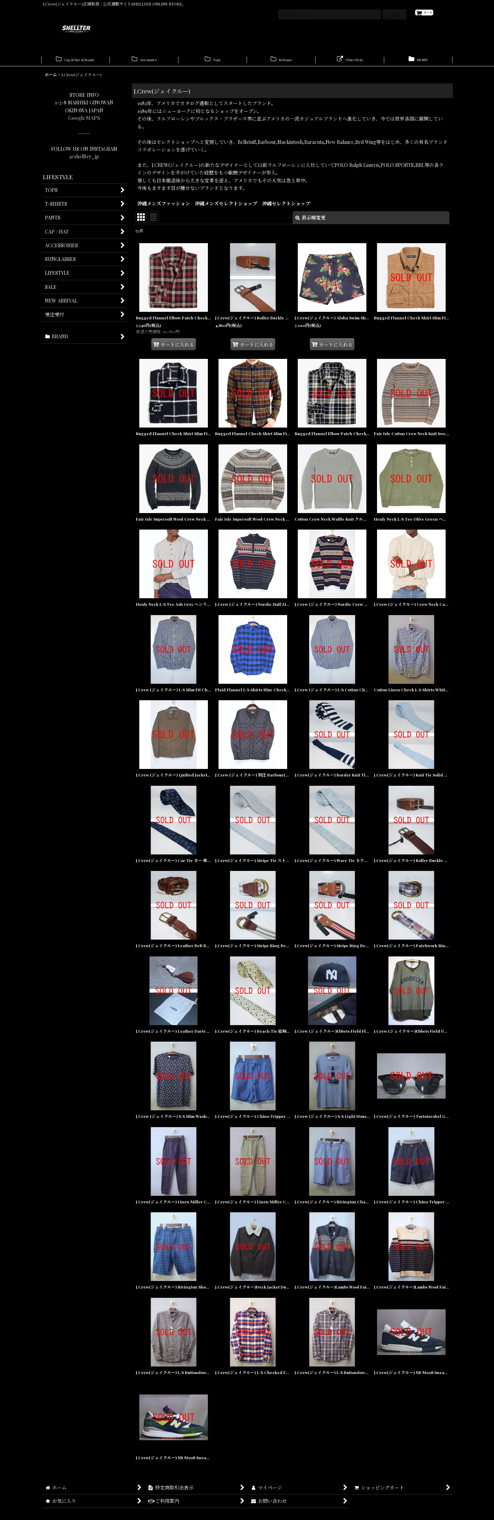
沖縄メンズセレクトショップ (226, 207)
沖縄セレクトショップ (286, 207)
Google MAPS (84, 121)
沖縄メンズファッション (163, 207)
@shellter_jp (84, 160)
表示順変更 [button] (310, 221)
